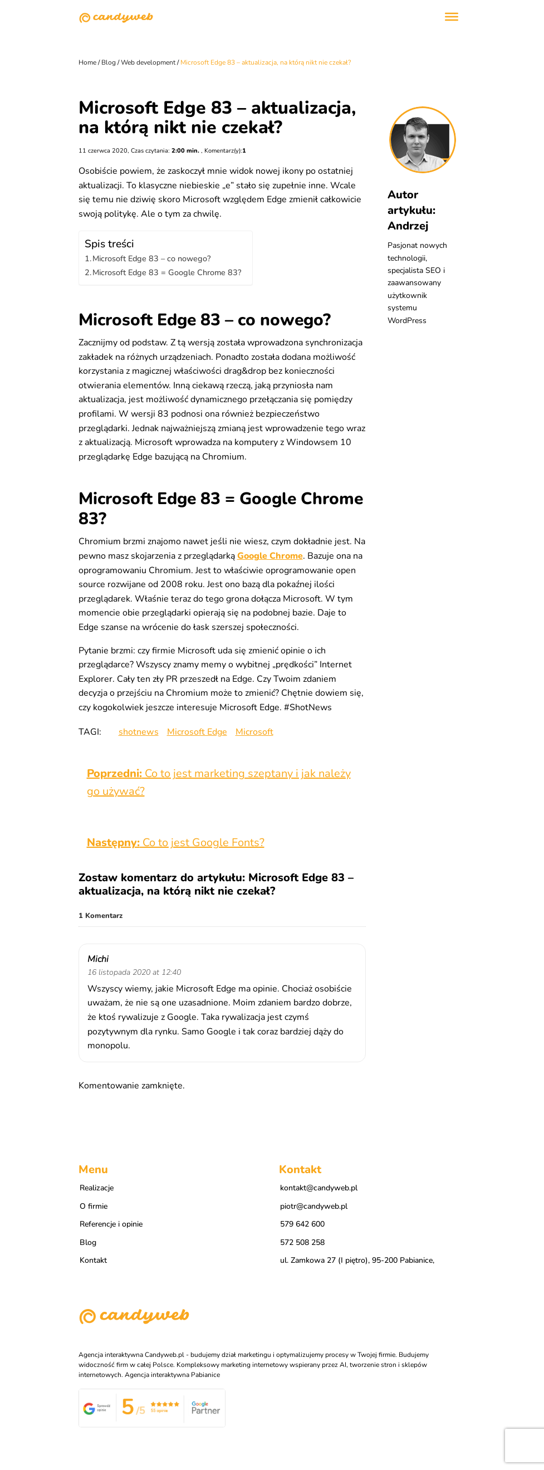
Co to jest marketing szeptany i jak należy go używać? (219, 782)
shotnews (139, 732)
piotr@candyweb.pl (313, 1206)
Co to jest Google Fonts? (175, 842)
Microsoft (254, 732)
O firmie (93, 1206)
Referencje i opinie (111, 1224)
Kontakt (93, 1260)
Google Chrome (270, 556)
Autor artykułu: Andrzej (411, 210)
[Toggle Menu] (451, 17)
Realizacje (97, 1188)
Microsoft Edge (197, 732)
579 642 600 (302, 1224)
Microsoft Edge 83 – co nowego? (151, 258)
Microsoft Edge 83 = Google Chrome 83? (166, 272)
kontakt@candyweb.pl (318, 1188)
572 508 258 (302, 1242)
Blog (88, 1242)
